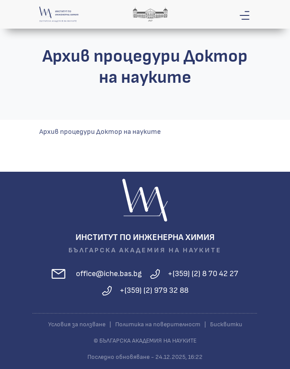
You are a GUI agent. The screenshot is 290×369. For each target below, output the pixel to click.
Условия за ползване (76, 324)
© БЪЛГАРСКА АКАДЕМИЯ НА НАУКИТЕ (145, 341)
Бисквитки (226, 324)
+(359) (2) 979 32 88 (154, 291)
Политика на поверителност (157, 324)
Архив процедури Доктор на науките (100, 131)
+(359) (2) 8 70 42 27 (203, 274)
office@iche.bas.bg (109, 274)
